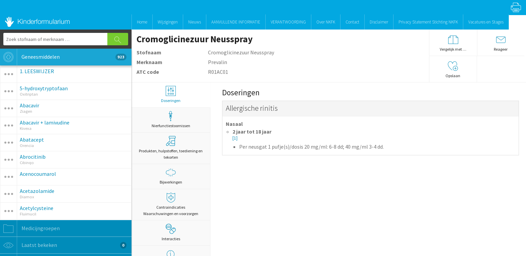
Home (142, 22)
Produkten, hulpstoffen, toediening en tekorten (171, 148)
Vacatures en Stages (486, 22)
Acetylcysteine (36, 208)
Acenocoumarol (38, 173)
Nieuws (194, 22)
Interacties (171, 232)
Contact (352, 22)
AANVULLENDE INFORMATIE (235, 22)
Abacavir (29, 105)
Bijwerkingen (171, 176)
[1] (235, 138)
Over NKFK (325, 22)
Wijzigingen (168, 22)
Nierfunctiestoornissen (171, 119)
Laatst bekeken (63, 245)
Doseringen (171, 94)
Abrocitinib (33, 156)
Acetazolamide (37, 191)
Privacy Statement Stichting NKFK (428, 22)
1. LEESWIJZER (37, 71)
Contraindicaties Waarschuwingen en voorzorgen (171, 204)
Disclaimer (379, 22)
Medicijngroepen (30, 228)
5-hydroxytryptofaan (44, 88)
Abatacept (32, 139)
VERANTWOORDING (288, 22)
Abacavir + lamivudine (44, 122)
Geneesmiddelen (63, 57)
